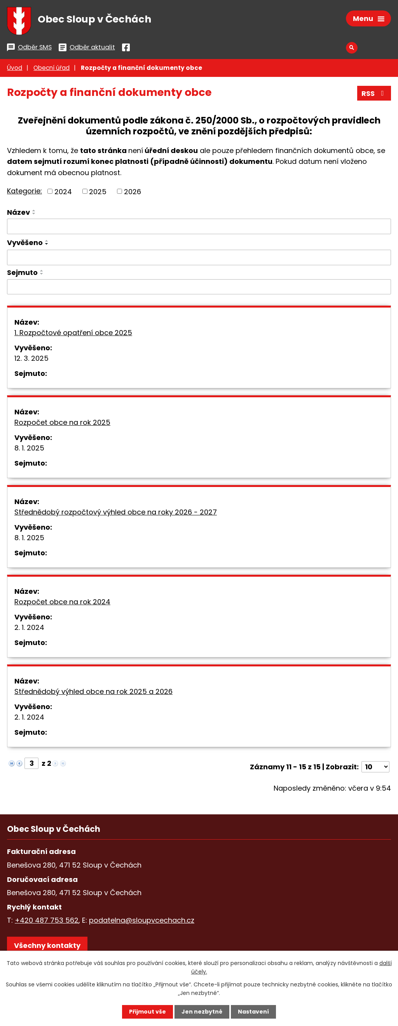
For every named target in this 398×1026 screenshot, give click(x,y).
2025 (97, 191)
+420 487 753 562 (47, 920)
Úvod (14, 68)
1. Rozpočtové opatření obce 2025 (73, 332)
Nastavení (253, 1012)
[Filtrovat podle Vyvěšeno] (199, 257)
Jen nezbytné (202, 1012)
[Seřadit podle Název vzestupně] (34, 210)
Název (18, 212)
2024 (63, 191)
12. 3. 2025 (31, 358)
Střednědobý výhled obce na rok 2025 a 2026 (93, 691)
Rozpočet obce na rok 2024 (62, 602)
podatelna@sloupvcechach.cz (141, 920)
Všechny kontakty (47, 945)
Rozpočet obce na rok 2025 (62, 422)
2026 (132, 191)
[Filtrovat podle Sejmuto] (199, 287)
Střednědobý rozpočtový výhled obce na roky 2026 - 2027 (115, 512)
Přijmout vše (147, 1012)
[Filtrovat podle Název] (199, 226)
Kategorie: (24, 191)
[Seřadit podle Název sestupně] (34, 213)
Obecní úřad (51, 68)
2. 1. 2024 (29, 627)
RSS (374, 93)
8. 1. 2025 (29, 448)
